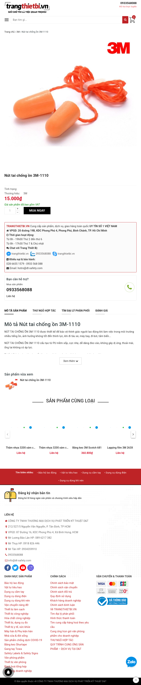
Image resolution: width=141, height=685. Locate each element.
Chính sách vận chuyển (63, 587)
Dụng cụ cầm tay (14, 591)
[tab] (15, 310)
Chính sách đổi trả (61, 591)
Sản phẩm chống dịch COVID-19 (23, 640)
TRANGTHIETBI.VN (18, 226)
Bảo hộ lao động (14, 583)
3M (25, 193)
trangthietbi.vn (17, 253)
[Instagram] (30, 567)
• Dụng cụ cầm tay (91, 472)
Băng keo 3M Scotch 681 (87, 447)
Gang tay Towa (13, 648)
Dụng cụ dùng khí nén (17, 600)
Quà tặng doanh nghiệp (18, 670)
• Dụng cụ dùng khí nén (71, 480)
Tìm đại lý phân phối (62, 613)
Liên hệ (10, 296)
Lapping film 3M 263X (120, 447)
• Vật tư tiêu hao (68, 472)
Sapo (124, 681)
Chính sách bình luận (62, 604)
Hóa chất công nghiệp (17, 618)
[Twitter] (15, 567)
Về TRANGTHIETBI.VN (63, 609)
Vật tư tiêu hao (13, 587)
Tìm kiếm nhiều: (25, 472)
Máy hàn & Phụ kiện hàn (18, 631)
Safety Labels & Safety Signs (21, 653)
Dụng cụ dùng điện (15, 596)
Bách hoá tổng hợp (15, 666)
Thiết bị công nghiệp (16, 613)
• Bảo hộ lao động (46, 472)
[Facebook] (7, 567)
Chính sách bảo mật (62, 583)
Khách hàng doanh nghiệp (65, 600)
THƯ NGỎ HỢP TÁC (61, 640)
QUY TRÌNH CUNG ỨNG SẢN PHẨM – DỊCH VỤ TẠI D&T (67, 646)
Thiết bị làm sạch (14, 609)
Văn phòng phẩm (14, 657)
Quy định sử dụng (60, 596)
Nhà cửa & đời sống (16, 635)
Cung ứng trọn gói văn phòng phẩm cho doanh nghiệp (67, 633)
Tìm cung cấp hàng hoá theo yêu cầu (69, 624)
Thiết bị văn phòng (15, 662)
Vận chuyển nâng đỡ (16, 604)
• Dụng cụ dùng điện (115, 472)
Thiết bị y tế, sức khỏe (17, 626)
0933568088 (128, 3)
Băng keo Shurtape (15, 644)
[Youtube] (23, 567)
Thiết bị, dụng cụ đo (16, 622)
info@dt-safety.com (19, 560)
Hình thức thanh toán (62, 618)
